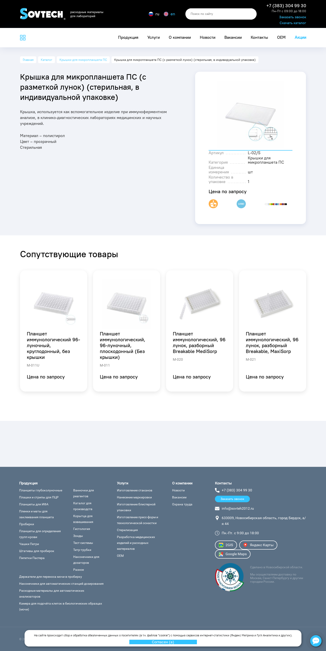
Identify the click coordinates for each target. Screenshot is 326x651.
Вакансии (233, 37)
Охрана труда (182, 504)
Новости (207, 37)
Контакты (259, 37)
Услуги (153, 37)
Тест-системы (83, 543)
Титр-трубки (82, 550)
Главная (28, 60)
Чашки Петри (29, 544)
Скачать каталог (293, 23)
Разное (78, 569)
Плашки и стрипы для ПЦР (39, 497)
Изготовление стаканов (134, 490)
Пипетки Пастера (32, 558)
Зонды (78, 536)
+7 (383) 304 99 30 (286, 5)
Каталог (46, 60)
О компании (180, 37)
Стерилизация (127, 530)
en (169, 13)
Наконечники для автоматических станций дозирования (61, 583)
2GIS (226, 545)
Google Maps (233, 554)
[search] (221, 14)
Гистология (81, 529)
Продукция (128, 37)
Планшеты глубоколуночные (40, 490)
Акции (300, 37)
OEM (281, 37)
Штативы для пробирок (36, 551)
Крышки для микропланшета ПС (83, 60)
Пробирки (26, 524)
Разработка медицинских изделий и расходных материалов (136, 542)
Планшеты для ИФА (33, 504)
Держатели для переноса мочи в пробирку (50, 576)
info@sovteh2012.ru (238, 508)
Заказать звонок (292, 17)
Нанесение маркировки (134, 497)
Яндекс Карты (258, 545)
